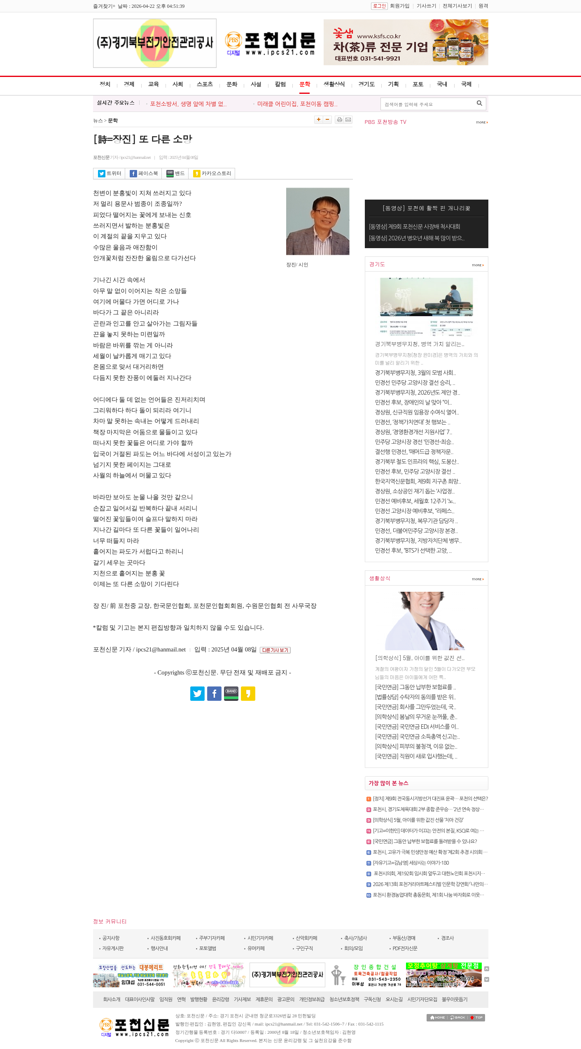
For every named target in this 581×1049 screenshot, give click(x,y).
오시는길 (393, 999)
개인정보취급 (311, 999)
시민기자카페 (260, 938)
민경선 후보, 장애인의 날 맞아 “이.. (413, 402)
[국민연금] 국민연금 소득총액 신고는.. (417, 737)
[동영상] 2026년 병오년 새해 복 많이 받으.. (416, 238)
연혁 (181, 999)
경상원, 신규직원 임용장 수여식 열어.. (417, 412)
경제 (129, 84)
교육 (153, 84)
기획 (393, 84)
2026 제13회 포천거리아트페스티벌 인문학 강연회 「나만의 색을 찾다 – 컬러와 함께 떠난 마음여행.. (465, 884)
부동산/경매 (404, 938)
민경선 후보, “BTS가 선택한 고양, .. (413, 551)
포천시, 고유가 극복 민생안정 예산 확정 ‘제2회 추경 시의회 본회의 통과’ (439, 852)
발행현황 (198, 999)
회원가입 (400, 6)
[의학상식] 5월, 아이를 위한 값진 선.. (419, 658)
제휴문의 (264, 999)
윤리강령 (220, 999)
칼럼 (280, 84)
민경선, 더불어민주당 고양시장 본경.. (416, 531)
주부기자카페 (212, 938)
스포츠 (205, 84)
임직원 (165, 999)
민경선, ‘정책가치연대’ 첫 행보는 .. (412, 422)
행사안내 (159, 948)
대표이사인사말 (139, 999)
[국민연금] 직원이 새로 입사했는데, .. (416, 756)
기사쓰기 (426, 6)
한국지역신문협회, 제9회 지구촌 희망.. (418, 481)
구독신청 (372, 999)
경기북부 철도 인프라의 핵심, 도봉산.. (417, 462)
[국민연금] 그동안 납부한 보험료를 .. (415, 687)
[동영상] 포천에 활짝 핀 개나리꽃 (426, 208)
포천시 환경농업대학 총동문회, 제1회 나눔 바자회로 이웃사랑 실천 (435, 895)
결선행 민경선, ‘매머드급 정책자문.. (414, 452)
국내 (442, 84)
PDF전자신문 (405, 948)
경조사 (447, 938)
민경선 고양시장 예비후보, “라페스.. (415, 511)
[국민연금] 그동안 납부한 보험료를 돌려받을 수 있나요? (425, 841)
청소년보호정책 (344, 999)
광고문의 (286, 999)
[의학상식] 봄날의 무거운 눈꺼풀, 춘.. (416, 717)
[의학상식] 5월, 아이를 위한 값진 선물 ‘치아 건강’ (418, 820)
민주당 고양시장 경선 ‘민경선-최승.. (414, 442)
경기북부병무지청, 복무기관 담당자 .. (416, 521)
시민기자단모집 (422, 999)
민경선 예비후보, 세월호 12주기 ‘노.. (415, 501)
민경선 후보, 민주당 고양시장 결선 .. (415, 471)
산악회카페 (306, 938)
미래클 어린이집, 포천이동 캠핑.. (297, 104)
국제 (466, 84)
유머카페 (255, 948)
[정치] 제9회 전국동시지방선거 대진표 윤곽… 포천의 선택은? (430, 798)
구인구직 (304, 948)
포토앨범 (207, 948)
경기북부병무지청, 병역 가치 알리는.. (419, 344)
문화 (231, 84)
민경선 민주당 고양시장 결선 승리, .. (415, 383)
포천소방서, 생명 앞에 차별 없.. (188, 104)
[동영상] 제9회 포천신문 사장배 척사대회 (414, 227)
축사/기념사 (355, 938)
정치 (105, 84)
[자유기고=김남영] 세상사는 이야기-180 (411, 863)
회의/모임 (353, 948)
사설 (256, 84)
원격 (483, 6)
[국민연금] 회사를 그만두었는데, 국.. (415, 707)
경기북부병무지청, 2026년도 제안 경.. (417, 392)
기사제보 (242, 999)
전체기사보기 (457, 6)
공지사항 (111, 938)
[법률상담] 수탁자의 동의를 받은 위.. (415, 697)
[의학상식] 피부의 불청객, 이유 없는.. (416, 746)
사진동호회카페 (165, 938)
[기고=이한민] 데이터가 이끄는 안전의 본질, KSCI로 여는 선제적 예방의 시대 (444, 830)
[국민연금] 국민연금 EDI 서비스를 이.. (417, 727)
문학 (304, 84)
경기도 (367, 84)
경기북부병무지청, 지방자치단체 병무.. (418, 541)
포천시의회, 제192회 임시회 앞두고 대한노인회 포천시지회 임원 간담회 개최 (445, 873)
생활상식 (334, 84)
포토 (418, 84)
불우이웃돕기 (454, 999)
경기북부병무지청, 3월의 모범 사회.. (415, 373)
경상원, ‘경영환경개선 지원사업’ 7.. (413, 432)
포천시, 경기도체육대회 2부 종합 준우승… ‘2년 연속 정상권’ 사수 (433, 809)
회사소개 (111, 999)
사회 (178, 84)
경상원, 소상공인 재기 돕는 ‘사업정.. (415, 491)
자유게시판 (113, 948)
